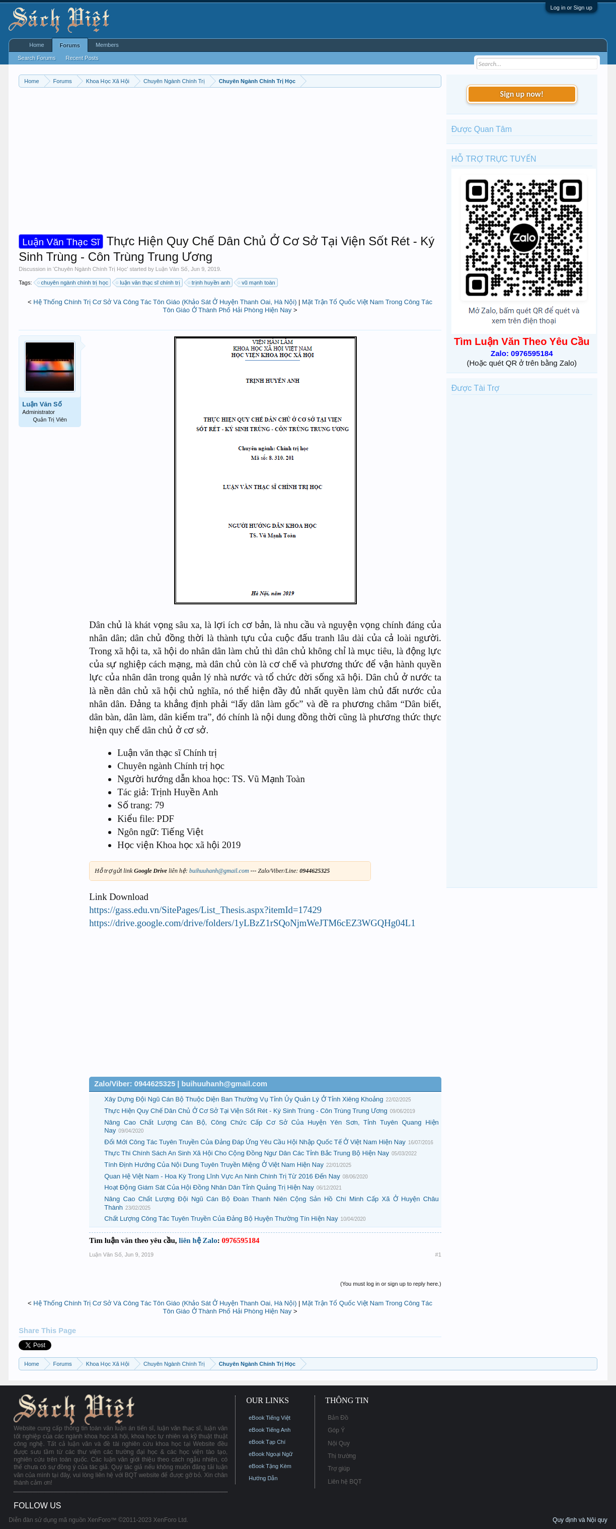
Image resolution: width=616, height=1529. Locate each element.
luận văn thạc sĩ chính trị (148, 282)
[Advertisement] (230, 163)
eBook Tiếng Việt (269, 1418)
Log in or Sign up (571, 8)
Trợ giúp (339, 1468)
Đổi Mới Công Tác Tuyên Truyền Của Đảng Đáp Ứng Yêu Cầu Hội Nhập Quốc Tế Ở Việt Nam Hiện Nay (255, 1142)
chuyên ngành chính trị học (73, 282)
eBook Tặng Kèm (270, 1466)
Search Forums (36, 58)
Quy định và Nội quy (580, 1519)
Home (36, 45)
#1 (438, 1255)
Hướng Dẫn (263, 1478)
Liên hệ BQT (345, 1481)
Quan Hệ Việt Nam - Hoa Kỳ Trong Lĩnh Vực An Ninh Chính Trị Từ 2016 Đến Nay (222, 1176)
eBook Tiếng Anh (269, 1430)
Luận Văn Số (172, 269)
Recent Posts (81, 58)
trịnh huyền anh (209, 282)
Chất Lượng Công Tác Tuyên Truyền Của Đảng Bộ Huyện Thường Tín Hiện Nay (221, 1218)
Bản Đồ (338, 1417)
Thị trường (342, 1456)
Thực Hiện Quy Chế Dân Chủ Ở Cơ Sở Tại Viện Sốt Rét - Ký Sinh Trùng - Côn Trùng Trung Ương (246, 1111)
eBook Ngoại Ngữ (270, 1454)
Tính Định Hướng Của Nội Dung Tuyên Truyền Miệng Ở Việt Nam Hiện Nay (214, 1164)
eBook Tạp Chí (267, 1442)
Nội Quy (339, 1443)
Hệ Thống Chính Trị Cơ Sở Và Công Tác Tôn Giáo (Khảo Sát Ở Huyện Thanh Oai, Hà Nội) (164, 302)
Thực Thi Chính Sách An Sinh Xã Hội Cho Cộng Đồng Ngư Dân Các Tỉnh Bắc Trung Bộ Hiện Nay (246, 1153)
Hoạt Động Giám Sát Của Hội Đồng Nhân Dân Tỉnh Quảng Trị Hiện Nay (209, 1187)
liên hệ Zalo (198, 1240)
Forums (70, 45)
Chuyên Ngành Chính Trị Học (90, 269)
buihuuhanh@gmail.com (219, 870)
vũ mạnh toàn (257, 282)
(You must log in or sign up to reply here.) (390, 1284)
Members (107, 45)
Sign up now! (522, 94)
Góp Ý (336, 1430)
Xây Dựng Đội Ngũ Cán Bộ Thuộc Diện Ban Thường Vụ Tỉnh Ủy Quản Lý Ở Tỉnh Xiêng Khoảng (243, 1099)
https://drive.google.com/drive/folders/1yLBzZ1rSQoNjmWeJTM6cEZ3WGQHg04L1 (252, 923)
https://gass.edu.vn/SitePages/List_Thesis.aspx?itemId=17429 (205, 910)
